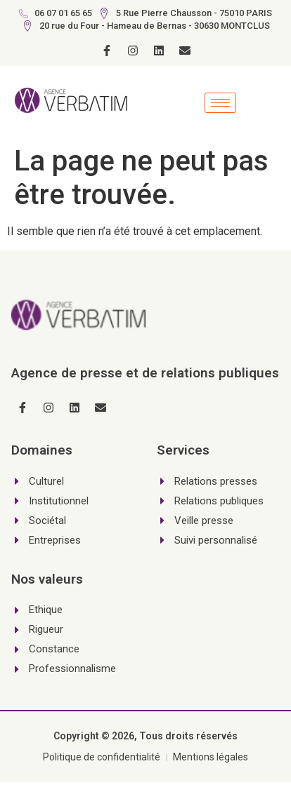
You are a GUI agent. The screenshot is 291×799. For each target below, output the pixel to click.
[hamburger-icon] (220, 103)
